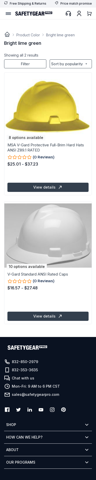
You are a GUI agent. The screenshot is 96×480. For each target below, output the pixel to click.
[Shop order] (71, 63)
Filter (25, 63)
